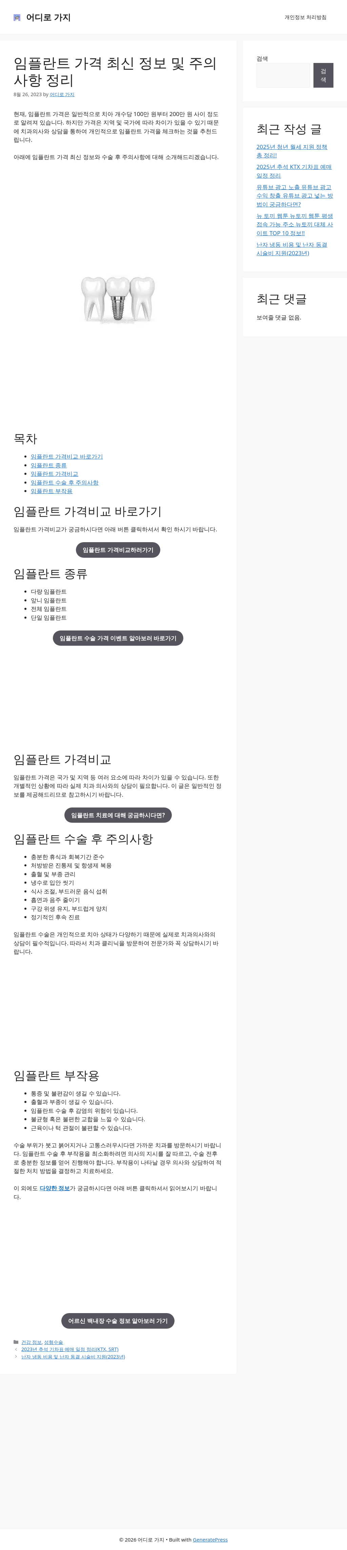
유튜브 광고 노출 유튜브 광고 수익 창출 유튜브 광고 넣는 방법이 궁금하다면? (295, 195)
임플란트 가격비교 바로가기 (67, 456)
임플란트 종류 (49, 465)
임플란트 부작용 (52, 491)
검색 (262, 58)
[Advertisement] (118, 217)
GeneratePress (210, 1539)
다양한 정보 (55, 1188)
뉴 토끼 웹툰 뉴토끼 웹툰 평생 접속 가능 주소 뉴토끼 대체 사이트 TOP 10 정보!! (295, 224)
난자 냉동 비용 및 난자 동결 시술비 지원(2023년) (73, 1356)
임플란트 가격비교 (54, 474)
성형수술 (53, 1342)
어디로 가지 (48, 17)
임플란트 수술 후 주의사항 (65, 482)
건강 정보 (31, 1342)
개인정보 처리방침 (306, 17)
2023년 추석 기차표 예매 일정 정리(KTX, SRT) (69, 1349)
